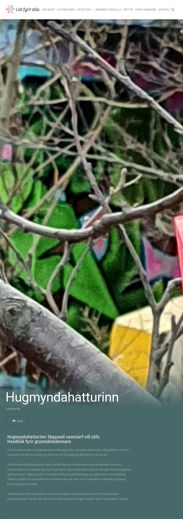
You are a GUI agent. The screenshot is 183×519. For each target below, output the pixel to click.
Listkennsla (13, 409)
